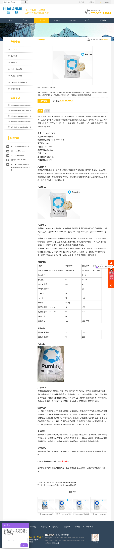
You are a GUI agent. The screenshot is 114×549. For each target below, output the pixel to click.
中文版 (99, 2)
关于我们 (91, 2)
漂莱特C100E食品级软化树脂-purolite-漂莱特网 (60, 485)
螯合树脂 (14, 62)
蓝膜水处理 (55, 544)
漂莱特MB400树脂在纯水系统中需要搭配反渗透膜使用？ (21, 116)
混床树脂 (14, 56)
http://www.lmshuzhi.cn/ (22, 146)
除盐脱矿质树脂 (16, 76)
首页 (10, 20)
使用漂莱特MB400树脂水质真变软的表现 (21, 127)
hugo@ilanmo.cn (20, 151)
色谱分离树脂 (15, 89)
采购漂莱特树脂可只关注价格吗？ (21, 111)
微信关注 (82, 2)
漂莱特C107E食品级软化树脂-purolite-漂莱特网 (60, 482)
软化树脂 (14, 49)
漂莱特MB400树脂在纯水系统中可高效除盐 (21, 122)
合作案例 (57, 20)
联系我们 (103, 20)
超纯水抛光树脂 (16, 69)
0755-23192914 (101, 13)
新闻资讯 (72, 20)
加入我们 (88, 20)
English (107, 2)
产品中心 (41, 20)
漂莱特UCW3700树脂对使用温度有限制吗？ (21, 105)
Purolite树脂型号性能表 (19, 82)
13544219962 (21, 160)
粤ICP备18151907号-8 (62, 535)
